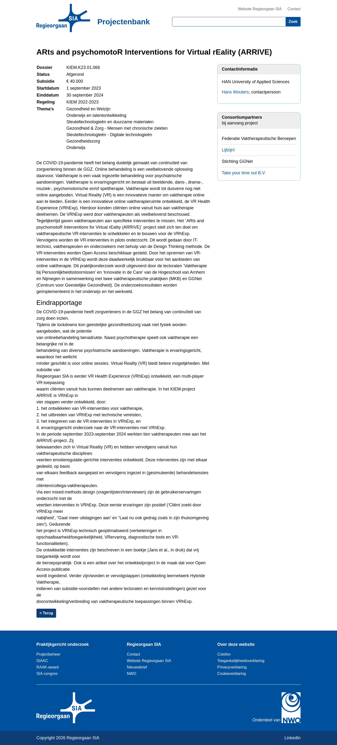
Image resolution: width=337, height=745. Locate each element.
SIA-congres (47, 673)
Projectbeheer (48, 654)
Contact (294, 9)
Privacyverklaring (232, 667)
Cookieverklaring (231, 673)
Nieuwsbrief (137, 667)
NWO (131, 673)
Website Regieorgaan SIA (260, 9)
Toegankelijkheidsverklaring (240, 660)
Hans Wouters (235, 92)
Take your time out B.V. (244, 172)
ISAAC (42, 660)
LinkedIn (292, 737)
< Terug (46, 613)
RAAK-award (47, 667)
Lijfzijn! (228, 150)
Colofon (224, 654)
